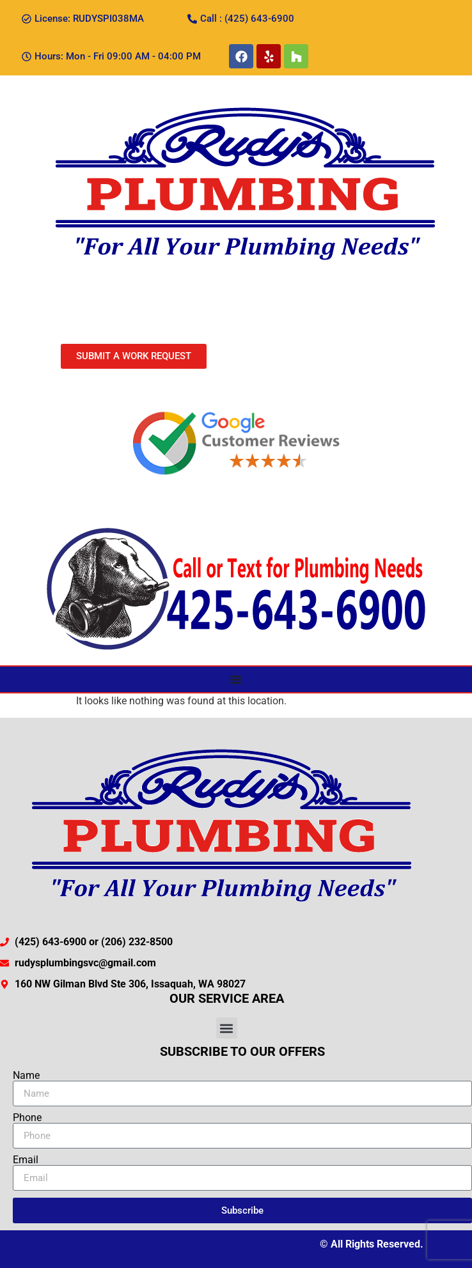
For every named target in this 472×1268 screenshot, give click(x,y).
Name (26, 1076)
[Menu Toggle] (236, 679)
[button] (226, 1028)
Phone (27, 1118)
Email (25, 1160)
